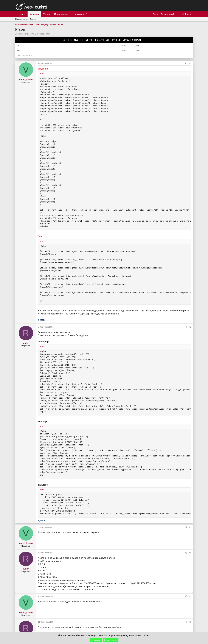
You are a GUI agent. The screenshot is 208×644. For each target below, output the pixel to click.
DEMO (41, 320)
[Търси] (186, 14)
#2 (190, 327)
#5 (190, 596)
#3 (190, 527)
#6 (190, 622)
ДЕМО (41, 520)
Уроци (46, 14)
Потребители (61, 14)
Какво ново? (81, 14)
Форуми (34, 14)
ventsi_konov (23, 34)
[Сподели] (186, 63)
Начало (21, 14)
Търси (33, 19)
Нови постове (21, 19)
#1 (190, 64)
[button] (70, 14)
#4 (190, 553)
